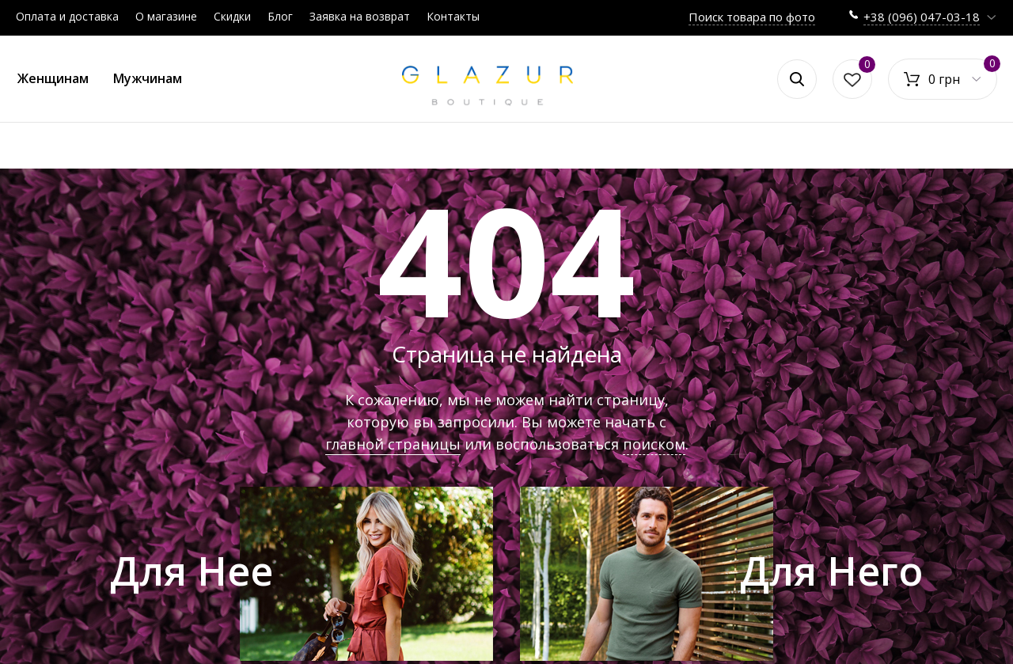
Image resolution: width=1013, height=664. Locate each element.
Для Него (831, 571)
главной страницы (393, 443)
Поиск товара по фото (752, 17)
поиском (654, 443)
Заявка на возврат (359, 16)
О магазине (166, 16)
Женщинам (53, 78)
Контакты (453, 16)
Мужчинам (147, 78)
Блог (280, 16)
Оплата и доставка (67, 16)
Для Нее (191, 571)
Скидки (232, 16)
